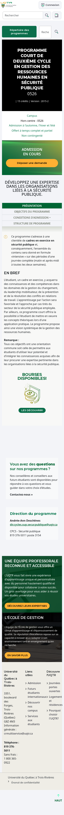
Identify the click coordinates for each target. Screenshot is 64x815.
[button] (56, 15)
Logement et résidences (54, 701)
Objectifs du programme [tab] (32, 211)
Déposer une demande (32, 163)
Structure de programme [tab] (32, 223)
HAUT (58, 799)
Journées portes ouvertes (54, 687)
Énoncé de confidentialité (25, 782)
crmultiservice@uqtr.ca (10, 733)
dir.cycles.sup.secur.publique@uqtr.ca (33, 524)
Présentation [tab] (32, 206)
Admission (33, 683)
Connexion (50, 5)
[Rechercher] (23, 15)
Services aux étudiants (33, 720)
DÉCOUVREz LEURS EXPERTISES (27, 605)
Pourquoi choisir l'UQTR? (54, 714)
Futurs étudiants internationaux (33, 693)
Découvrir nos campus (33, 706)
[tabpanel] (32, 326)
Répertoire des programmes (19, 31)
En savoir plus (17, 655)
